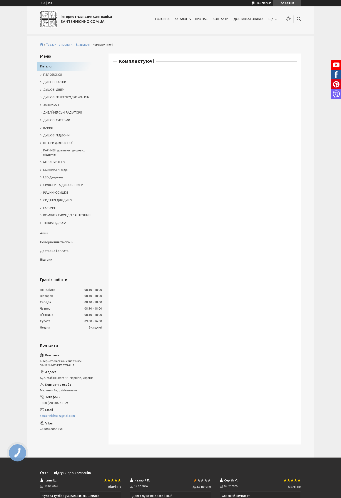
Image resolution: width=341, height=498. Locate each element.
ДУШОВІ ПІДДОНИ (56, 135)
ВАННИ (48, 127)
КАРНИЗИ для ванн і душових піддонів (64, 152)
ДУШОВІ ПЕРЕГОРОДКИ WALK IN (66, 97)
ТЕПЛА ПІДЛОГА (54, 223)
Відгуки (46, 259)
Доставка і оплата (54, 251)
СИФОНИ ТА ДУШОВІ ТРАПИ (63, 185)
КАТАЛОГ (181, 19)
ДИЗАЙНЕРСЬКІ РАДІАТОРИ (62, 112)
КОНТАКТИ (220, 19)
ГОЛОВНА (162, 19)
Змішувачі (83, 44)
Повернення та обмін (56, 242)
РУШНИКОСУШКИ (55, 192)
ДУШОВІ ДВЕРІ (53, 89)
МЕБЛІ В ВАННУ (54, 162)
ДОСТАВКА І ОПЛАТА (248, 19)
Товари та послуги (59, 44)
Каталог (46, 66)
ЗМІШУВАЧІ (51, 105)
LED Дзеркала (53, 177)
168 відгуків (264, 3)
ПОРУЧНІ (49, 208)
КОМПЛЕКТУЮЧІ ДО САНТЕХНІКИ (66, 215)
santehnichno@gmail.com (57, 416)
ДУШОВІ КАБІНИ (54, 82)
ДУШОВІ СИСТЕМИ (56, 120)
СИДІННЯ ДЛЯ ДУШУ (57, 200)
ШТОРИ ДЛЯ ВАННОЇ (58, 143)
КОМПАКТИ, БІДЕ (55, 169)
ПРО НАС (201, 19)
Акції (44, 233)
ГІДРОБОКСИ (52, 74)
